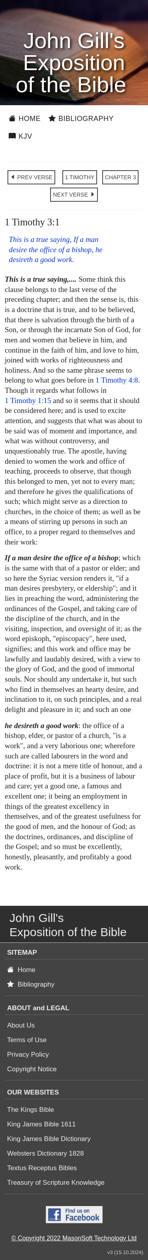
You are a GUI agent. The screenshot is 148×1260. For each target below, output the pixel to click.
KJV (20, 136)
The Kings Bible (30, 1109)
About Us (21, 1025)
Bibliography (81, 119)
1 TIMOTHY (79, 177)
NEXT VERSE (74, 194)
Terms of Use (27, 1040)
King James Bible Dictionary (49, 1139)
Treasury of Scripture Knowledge (56, 1182)
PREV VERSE (31, 177)
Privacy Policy (28, 1054)
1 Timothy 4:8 (117, 380)
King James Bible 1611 (41, 1124)
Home (25, 119)
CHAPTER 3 (120, 177)
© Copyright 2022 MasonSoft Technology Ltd (74, 1238)
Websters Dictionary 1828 (45, 1153)
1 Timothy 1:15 (28, 400)
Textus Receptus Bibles (42, 1168)
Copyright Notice (32, 1069)
